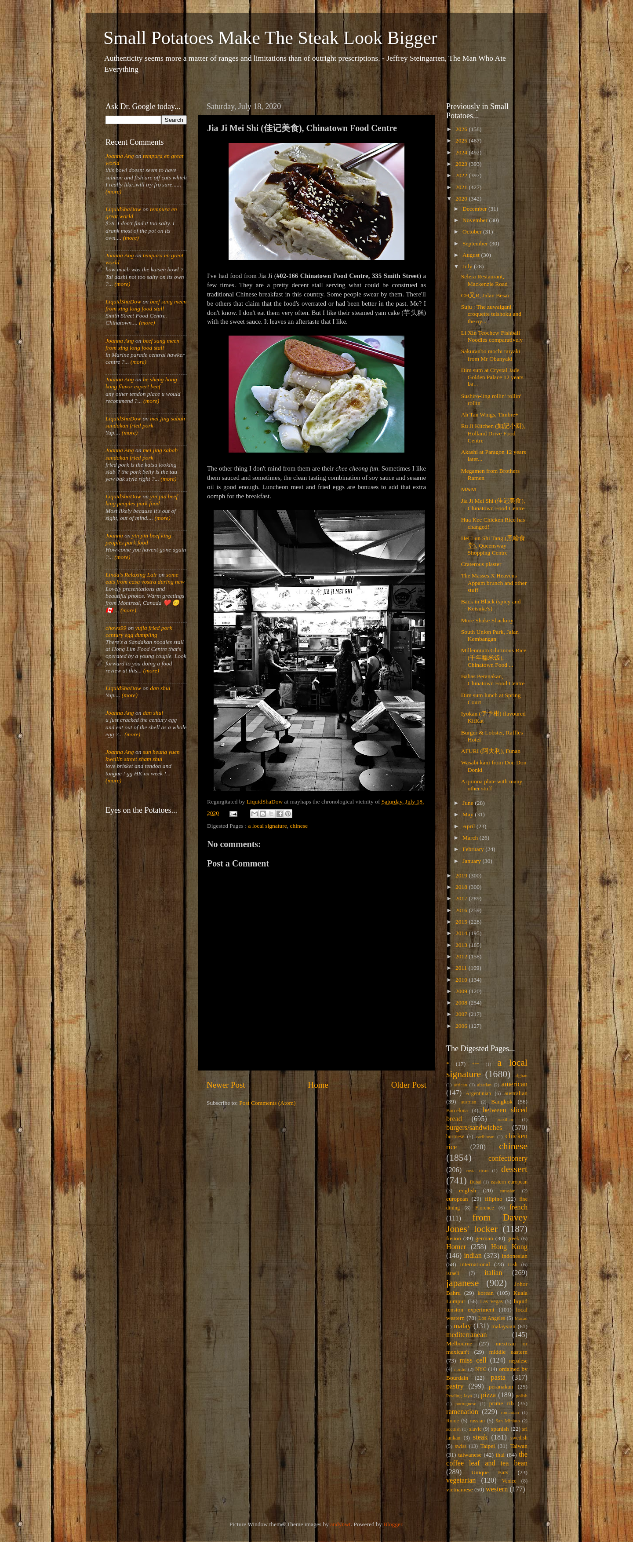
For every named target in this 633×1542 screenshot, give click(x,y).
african (460, 1084)
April (469, 826)
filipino (493, 1198)
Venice (509, 1481)
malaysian (503, 1326)
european (457, 1198)
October (472, 231)
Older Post (408, 1084)
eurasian (508, 1190)
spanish (500, 1428)
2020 (462, 198)
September (475, 243)
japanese (462, 1283)
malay (462, 1326)
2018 (462, 887)
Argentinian (478, 1093)
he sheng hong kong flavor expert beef (141, 383)
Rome (452, 1421)
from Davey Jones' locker (487, 1223)
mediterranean (466, 1335)
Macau (521, 1318)
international (475, 1264)
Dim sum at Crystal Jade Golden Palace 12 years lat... (492, 377)
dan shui (160, 688)
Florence (484, 1208)
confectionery (508, 1158)
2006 (462, 1026)
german (484, 1238)
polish (522, 1395)
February (473, 849)
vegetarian (461, 1480)
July (468, 266)
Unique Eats (489, 1472)
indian (472, 1256)
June (468, 803)
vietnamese (459, 1489)
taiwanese (469, 1454)
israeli (452, 1273)
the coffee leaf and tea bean (487, 1459)
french (518, 1207)
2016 (462, 910)
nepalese (518, 1361)
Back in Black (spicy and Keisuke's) (491, 605)
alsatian (484, 1084)
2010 (462, 979)
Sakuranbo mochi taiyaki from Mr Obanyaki (490, 355)
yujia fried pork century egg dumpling (139, 631)
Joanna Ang (120, 156)
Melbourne (459, 1343)
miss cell (472, 1360)
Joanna (114, 535)
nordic (460, 1369)
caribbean (485, 1136)
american (515, 1084)
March (471, 837)
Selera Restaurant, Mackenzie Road (484, 280)
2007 (462, 1014)
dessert (514, 1169)
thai (500, 1454)
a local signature (267, 825)
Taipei (487, 1446)
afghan (521, 1075)
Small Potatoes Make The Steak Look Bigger (270, 38)
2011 (462, 968)
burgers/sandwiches (474, 1128)
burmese (455, 1136)
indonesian (515, 1256)
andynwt (340, 1524)
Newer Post (226, 1084)
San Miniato (507, 1420)
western (497, 1489)
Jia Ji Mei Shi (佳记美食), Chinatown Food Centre (493, 504)
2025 (462, 140)
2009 (462, 991)
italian (493, 1273)
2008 (462, 1002)
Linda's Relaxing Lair (131, 574)
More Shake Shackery (487, 620)
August (471, 255)
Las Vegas (491, 1301)
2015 (462, 921)
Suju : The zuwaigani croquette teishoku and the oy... (491, 313)
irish (513, 1264)
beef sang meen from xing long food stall (146, 305)
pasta (498, 1377)
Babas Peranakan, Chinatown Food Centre (493, 680)
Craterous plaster (481, 564)
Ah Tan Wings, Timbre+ (490, 414)
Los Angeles (491, 1318)
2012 (462, 956)
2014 (462, 933)
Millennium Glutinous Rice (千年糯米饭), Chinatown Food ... (494, 657)
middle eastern (508, 1351)
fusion (453, 1238)
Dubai (475, 1181)
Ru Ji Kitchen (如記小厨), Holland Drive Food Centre (493, 433)
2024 (462, 152)
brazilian (504, 1119)
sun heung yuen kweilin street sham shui (143, 755)
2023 (462, 164)
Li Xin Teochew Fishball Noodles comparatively (492, 336)
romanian (510, 1412)
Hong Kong (509, 1247)
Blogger (392, 1524)
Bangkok (502, 1101)
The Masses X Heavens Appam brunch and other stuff (494, 582)
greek (513, 1238)
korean (485, 1293)
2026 (462, 129)
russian (476, 1421)
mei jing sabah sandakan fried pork (145, 422)
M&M (469, 489)
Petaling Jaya (459, 1395)
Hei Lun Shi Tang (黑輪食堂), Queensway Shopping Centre (493, 545)
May (468, 814)
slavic (475, 1429)
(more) (113, 191)
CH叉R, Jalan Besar (485, 295)
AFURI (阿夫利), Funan (490, 751)
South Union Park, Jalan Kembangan (490, 635)
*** (475, 1064)
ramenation (462, 1412)
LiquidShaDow (123, 209)
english (467, 1190)
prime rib (501, 1403)
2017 (462, 898)
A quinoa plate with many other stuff (491, 785)
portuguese (465, 1403)
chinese (299, 825)
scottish (453, 1429)
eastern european (509, 1182)
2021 (462, 187)
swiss (460, 1446)
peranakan (501, 1386)
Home (318, 1084)
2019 (462, 875)
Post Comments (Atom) (267, 1103)
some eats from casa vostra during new (145, 578)
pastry (455, 1386)
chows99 (116, 628)
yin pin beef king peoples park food (142, 500)
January (472, 861)
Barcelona (457, 1110)
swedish (519, 1438)
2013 (462, 945)
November (475, 220)
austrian (468, 1101)
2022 (462, 175)
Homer (456, 1247)
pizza (488, 1395)
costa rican (477, 1170)
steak (480, 1437)
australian (516, 1093)
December (475, 208)
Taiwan (519, 1446)
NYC (481, 1369)
